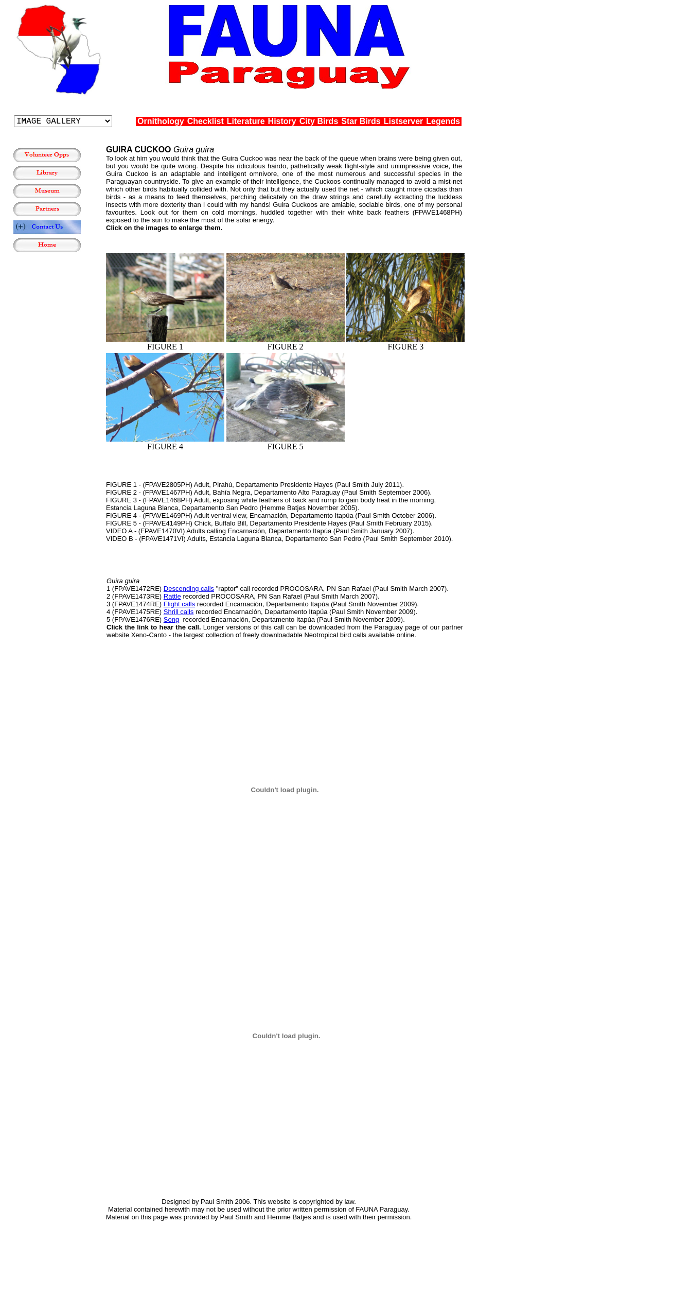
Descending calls (189, 588)
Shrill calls (179, 612)
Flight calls (179, 604)
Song (171, 619)
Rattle (172, 596)
